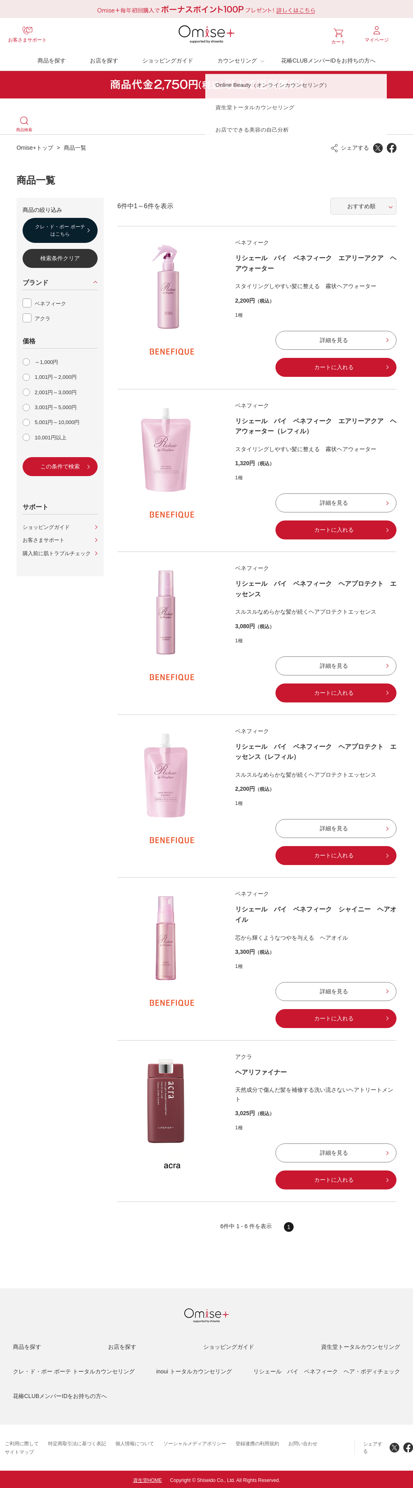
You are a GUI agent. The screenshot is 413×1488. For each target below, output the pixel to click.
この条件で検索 (60, 464)
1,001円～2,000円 (56, 375)
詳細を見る (334, 338)
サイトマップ (19, 1450)
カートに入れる (334, 365)
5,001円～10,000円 (57, 420)
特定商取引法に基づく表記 (77, 1441)
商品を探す (52, 58)
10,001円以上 (51, 436)
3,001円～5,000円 (56, 405)
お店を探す (104, 58)
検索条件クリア (60, 256)
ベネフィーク (50, 302)
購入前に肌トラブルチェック (57, 551)
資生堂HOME (147, 1478)
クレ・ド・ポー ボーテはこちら (60, 228)
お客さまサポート (44, 538)
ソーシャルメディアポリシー (194, 1441)
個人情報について (134, 1441)
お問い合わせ (302, 1441)
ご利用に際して (22, 1441)
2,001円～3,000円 (56, 390)
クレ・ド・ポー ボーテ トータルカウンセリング (74, 1369)
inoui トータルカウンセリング (194, 1369)
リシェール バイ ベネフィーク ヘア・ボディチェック (326, 1369)
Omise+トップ (35, 145)
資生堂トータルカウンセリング (360, 1345)
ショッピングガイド (167, 58)
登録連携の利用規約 (257, 1441)
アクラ (42, 316)
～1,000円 (46, 360)
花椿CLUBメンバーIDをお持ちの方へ (328, 58)
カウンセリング (237, 58)
